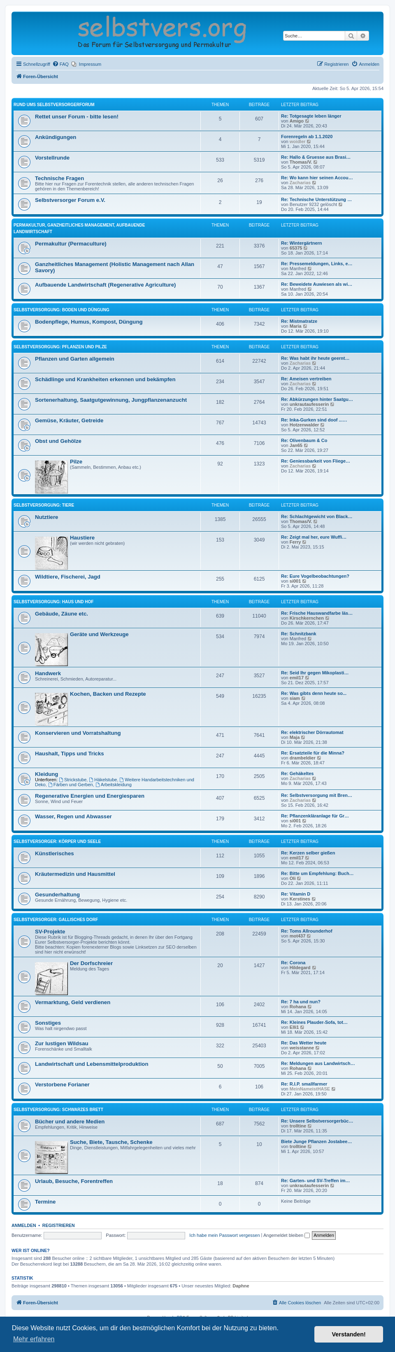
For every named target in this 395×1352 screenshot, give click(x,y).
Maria (296, 326)
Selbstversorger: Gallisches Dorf (56, 919)
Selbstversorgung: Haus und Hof (53, 602)
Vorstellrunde (52, 158)
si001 (295, 581)
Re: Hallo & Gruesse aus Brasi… (316, 157)
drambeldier (303, 757)
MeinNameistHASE (310, 1088)
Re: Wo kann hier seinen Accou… (317, 177)
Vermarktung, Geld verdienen (72, 1002)
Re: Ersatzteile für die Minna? (312, 752)
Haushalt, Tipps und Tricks (69, 753)
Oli (293, 878)
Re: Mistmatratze (299, 321)
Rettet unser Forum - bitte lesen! (76, 116)
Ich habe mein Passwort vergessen (224, 1235)
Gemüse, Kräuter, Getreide (69, 420)
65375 (296, 247)
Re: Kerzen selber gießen (308, 852)
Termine (45, 1202)
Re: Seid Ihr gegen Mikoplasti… (315, 672)
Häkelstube (103, 779)
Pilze (76, 461)
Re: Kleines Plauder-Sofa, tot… (314, 1022)
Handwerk (48, 673)
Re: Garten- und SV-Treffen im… (315, 1180)
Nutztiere (46, 517)
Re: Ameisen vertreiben (306, 378)
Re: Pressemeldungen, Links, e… (317, 263)
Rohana (298, 1006)
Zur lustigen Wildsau (61, 1043)
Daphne (240, 1285)
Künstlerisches (54, 853)
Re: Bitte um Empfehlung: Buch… (317, 873)
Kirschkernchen (307, 618)
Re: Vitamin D (295, 893)
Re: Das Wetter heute (303, 1042)
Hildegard (300, 967)
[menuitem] (60, 64)
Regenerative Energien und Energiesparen (89, 796)
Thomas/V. (301, 162)
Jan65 (296, 445)
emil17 (297, 677)
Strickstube (72, 779)
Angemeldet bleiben (286, 1235)
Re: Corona (293, 962)
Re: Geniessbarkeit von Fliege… (315, 460)
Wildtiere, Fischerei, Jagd (67, 577)
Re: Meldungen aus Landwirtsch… (318, 1063)
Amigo (297, 120)
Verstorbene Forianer (62, 1084)
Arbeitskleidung (113, 784)
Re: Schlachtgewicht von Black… (317, 516)
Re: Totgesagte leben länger (311, 115)
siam (295, 698)
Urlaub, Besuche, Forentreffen (74, 1181)
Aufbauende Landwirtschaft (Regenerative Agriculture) (105, 285)
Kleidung (46, 774)
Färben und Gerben (70, 784)
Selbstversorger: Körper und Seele (57, 841)
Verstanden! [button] (349, 1334)
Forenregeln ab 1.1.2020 (306, 136)
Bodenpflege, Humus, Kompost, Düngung (89, 322)
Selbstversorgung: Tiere (44, 505)
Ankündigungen (55, 137)
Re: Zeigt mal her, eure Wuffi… (313, 537)
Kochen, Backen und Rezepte (108, 694)
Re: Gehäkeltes (297, 773)
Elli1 (294, 1027)
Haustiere (82, 538)
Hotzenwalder (304, 424)
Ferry (295, 541)
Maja (295, 737)
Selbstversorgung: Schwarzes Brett (58, 1109)
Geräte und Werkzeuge (99, 634)
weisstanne (302, 1047)
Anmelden (24, 1225)
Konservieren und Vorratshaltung (78, 733)
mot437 (298, 935)
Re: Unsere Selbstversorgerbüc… (317, 1120)
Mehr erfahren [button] (34, 1339)
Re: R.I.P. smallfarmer (304, 1083)
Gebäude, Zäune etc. (61, 614)
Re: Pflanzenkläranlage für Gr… (315, 815)
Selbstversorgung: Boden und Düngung (61, 310)
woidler (298, 141)
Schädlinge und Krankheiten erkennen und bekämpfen (105, 379)
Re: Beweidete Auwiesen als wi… (316, 284)
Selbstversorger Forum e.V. (70, 200)
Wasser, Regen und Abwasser (73, 816)
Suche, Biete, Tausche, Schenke (111, 1142)
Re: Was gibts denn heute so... (313, 693)
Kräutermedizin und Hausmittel (75, 874)
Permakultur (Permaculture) (71, 244)
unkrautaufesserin (309, 404)
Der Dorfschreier (91, 963)
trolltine (298, 1125)
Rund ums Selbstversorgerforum (54, 104)
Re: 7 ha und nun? (301, 1001)
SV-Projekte (50, 931)
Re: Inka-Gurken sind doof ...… (314, 419)
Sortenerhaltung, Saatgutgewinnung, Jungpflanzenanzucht (111, 400)
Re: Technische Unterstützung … (316, 199)
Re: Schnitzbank (298, 633)
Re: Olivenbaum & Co (304, 440)
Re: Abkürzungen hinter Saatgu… (317, 399)
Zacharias (300, 182)
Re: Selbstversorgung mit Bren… (316, 795)
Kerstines (300, 898)
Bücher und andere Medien (70, 1121)
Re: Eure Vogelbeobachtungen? (315, 576)
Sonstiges (48, 1023)
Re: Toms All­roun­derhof (306, 930)
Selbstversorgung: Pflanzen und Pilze (60, 347)
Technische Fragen (59, 178)
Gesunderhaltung (57, 894)
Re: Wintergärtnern (301, 243)
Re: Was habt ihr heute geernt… (315, 358)
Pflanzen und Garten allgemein (74, 359)
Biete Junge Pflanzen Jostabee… (316, 1141)
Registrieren (58, 1225)
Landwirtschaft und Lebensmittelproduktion (91, 1064)
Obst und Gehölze (58, 441)
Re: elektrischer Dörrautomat (312, 732)
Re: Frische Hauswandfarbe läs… (317, 613)
